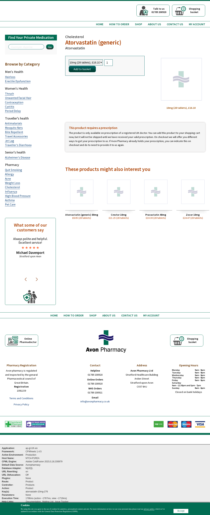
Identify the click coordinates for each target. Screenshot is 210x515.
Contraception (14, 102)
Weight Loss (12, 183)
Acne (8, 178)
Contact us (175, 24)
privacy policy (149, 509)
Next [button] (37, 279)
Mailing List (47, 501)
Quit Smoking (13, 170)
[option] (30, 247)
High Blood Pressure (18, 196)
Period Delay (13, 111)
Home (99, 24)
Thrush (9, 93)
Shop (138, 24)
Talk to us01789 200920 (158, 10)
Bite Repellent (14, 132)
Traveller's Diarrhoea (18, 145)
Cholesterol (12, 187)
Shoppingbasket (190, 10)
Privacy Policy (21, 404)
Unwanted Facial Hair (18, 98)
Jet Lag (9, 141)
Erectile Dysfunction (18, 81)
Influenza (11, 191)
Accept (181, 510)
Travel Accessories (16, 136)
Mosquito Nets (14, 128)
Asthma (10, 200)
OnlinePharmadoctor (28, 340)
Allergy (9, 174)
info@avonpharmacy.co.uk (95, 401)
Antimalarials (13, 123)
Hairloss (10, 77)
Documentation (33, 501)
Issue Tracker (61, 501)
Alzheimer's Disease (17, 157)
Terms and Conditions (21, 398)
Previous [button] (26, 279)
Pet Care (10, 204)
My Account (197, 24)
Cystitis (9, 106)
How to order (119, 24)
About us (154, 24)
